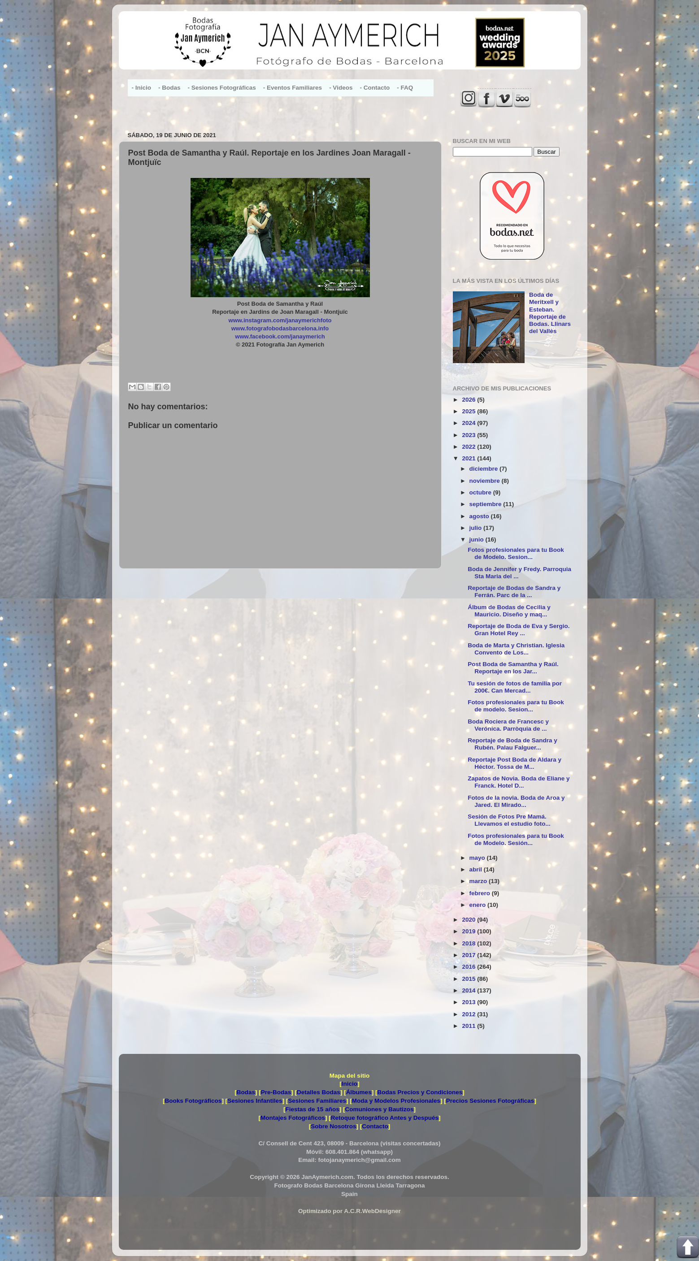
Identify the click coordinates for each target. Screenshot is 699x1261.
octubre (481, 492)
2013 (469, 1002)
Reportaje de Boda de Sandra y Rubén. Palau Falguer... (512, 744)
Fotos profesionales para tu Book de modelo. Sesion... (516, 706)
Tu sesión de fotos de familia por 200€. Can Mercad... (515, 687)
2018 (469, 943)
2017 (469, 955)
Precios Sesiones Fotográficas (490, 1100)
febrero (480, 893)
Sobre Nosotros (333, 1126)
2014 (469, 990)
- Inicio (142, 87)
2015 (469, 978)
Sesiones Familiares (317, 1100)
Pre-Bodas (276, 1092)
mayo (478, 857)
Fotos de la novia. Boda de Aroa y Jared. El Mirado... (516, 801)
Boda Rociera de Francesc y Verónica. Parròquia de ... (508, 725)
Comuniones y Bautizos (379, 1109)
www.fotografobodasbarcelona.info (280, 328)
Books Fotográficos (193, 1100)
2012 (469, 1014)
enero (478, 904)
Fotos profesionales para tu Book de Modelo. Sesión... (516, 839)
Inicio (349, 1083)
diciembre (484, 468)
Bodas (246, 1092)
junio (477, 539)
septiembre (486, 504)
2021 (469, 458)
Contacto (375, 1126)
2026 (469, 399)
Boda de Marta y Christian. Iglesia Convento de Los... (516, 649)
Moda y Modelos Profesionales (396, 1100)
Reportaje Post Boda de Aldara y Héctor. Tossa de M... (514, 763)
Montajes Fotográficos (292, 1117)
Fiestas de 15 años (312, 1109)
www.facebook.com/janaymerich (280, 336)
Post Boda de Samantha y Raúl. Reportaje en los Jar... (513, 668)
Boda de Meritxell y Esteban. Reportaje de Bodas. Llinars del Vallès (550, 312)
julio (476, 527)
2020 (469, 919)
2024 (469, 423)
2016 (469, 966)
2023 (469, 435)
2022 (469, 446)
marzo (479, 881)
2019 (469, 931)
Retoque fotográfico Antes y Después (385, 1117)
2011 (469, 1026)
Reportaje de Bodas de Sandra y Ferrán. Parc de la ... (514, 591)
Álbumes (359, 1092)
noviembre (485, 480)
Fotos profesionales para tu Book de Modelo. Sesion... (516, 553)
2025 (469, 411)
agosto (480, 516)
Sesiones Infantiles (254, 1100)
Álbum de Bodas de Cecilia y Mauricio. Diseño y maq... (509, 611)
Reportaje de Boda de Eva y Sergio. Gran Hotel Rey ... (518, 630)
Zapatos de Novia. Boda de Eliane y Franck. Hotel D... (518, 782)
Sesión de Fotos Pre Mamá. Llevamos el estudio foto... (509, 820)
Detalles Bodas (318, 1092)
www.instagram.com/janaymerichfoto (280, 320)
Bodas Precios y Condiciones (419, 1092)
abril (476, 869)
